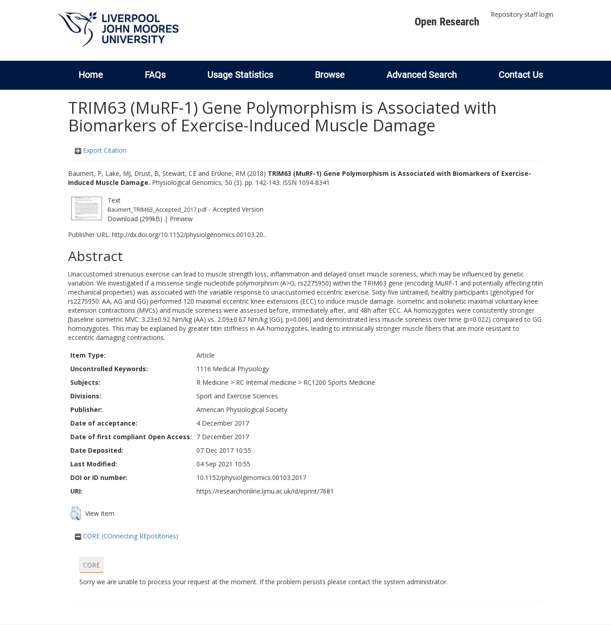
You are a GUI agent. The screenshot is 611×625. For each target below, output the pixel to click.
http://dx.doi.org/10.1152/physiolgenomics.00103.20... (189, 234)
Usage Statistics (240, 74)
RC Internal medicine (266, 382)
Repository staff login (522, 14)
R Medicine (212, 382)
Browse (330, 74)
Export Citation (101, 150)
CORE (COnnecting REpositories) (126, 536)
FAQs (155, 74)
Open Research (447, 21)
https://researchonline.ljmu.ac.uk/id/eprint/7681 (265, 491)
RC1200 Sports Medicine (339, 382)
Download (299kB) (135, 218)
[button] (75, 513)
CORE (91, 565)
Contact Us (521, 74)
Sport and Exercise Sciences (237, 396)
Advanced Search (421, 74)
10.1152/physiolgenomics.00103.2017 (251, 477)
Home (90, 74)
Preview (181, 218)
